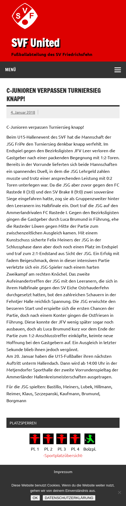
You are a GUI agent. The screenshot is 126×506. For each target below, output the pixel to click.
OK (35, 498)
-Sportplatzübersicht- (63, 455)
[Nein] (119, 492)
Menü (10, 70)
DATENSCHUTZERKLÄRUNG (69, 498)
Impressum (63, 471)
